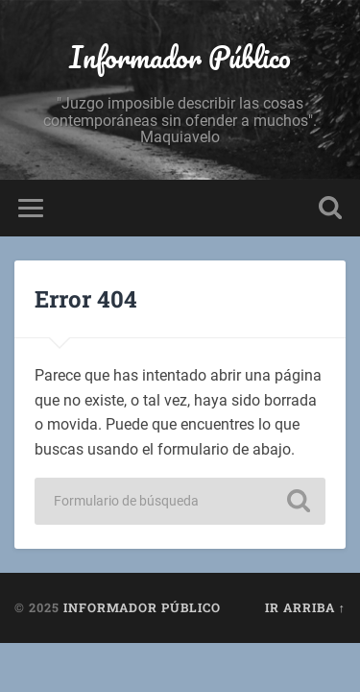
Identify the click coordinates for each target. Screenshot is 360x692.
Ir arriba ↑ (305, 607)
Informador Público (180, 57)
